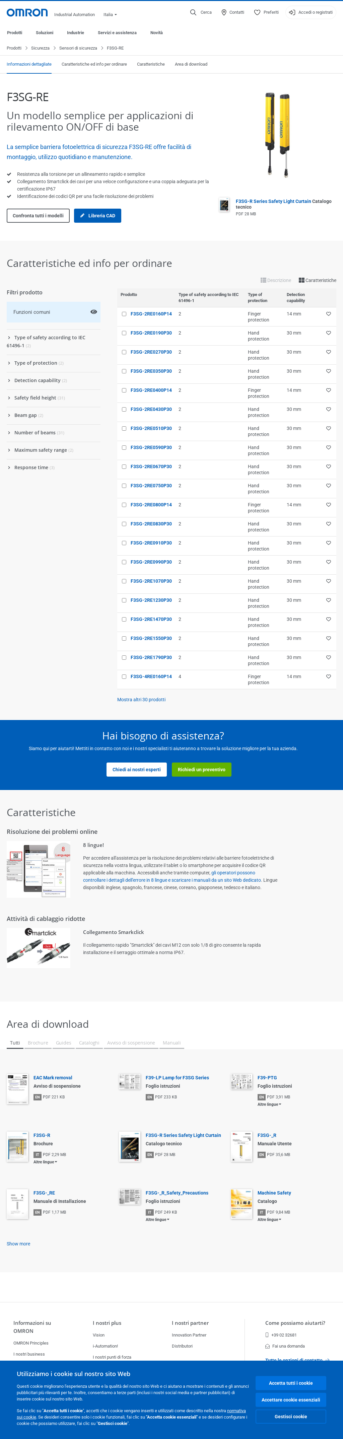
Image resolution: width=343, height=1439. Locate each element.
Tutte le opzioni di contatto (297, 1360)
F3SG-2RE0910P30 (151, 543)
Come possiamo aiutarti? (295, 1322)
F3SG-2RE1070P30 (151, 581)
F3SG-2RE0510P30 (151, 428)
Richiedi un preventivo (201, 770)
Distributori (182, 1346)
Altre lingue (268, 1104)
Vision (99, 1335)
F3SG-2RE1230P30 (151, 600)
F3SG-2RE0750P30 (151, 486)
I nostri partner (190, 1322)
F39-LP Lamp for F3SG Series (177, 1078)
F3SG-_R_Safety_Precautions (177, 1193)
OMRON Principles (31, 1343)
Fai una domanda (285, 1346)
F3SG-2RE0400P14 (151, 390)
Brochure (38, 1043)
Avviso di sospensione (131, 1043)
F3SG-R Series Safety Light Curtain (183, 1135)
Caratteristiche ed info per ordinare (94, 64)
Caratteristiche (151, 64)
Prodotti (14, 32)
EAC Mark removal (52, 1078)
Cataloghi (89, 1043)
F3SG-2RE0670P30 (151, 467)
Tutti (15, 1043)
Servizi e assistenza (117, 32)
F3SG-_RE (44, 1193)
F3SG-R (41, 1135)
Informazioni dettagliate (29, 64)
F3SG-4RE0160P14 (151, 676)
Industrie (75, 32)
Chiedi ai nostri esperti (137, 770)
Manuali (172, 1043)
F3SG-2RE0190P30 (151, 333)
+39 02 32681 (281, 1335)
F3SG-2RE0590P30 (151, 447)
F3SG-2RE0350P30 (151, 371)
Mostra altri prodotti (141, 700)
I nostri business (29, 1354)
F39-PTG (267, 1078)
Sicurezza (40, 48)
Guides (63, 1043)
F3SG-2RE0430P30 (151, 409)
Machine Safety (274, 1193)
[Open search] (201, 12)
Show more (18, 1244)
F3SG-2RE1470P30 (151, 619)
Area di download (191, 64)
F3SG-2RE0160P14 (151, 314)
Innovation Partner (189, 1335)
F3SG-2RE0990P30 (151, 562)
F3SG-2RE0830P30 (151, 524)
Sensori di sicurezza (78, 48)
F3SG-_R (267, 1135)
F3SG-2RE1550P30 (151, 638)
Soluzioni (44, 32)
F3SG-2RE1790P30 (151, 657)
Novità (156, 32)
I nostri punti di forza (112, 1357)
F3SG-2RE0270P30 (151, 352)
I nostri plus (107, 1322)
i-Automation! (105, 1346)
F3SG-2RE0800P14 (151, 505)
